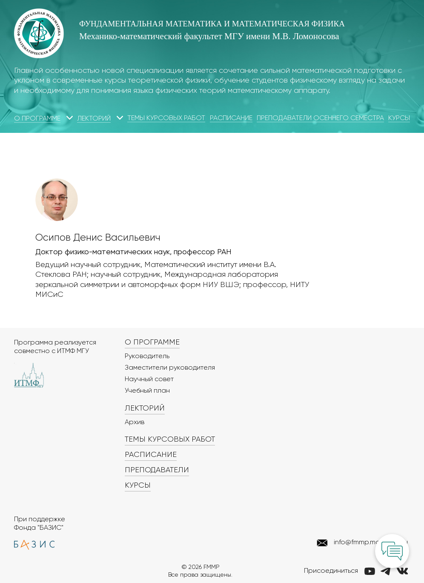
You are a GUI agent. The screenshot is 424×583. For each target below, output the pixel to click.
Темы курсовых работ (166, 118)
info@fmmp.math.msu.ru (371, 542)
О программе (37, 118)
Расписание (231, 118)
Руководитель (147, 356)
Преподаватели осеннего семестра (320, 118)
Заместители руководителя (170, 368)
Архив (134, 422)
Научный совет (149, 379)
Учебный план (147, 391)
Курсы (399, 118)
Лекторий (94, 118)
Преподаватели (157, 470)
